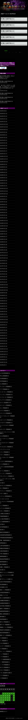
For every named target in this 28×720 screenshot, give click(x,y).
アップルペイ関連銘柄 (5, 386)
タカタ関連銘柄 (3, 436)
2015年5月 (2, 335)
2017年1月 (2, 282)
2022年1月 (2, 121)
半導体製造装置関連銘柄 (5, 537)
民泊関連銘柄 (3, 584)
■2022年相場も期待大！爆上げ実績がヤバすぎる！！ (7, 76)
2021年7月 (2, 137)
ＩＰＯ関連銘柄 (3, 656)
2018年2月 (2, 247)
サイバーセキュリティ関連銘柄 (7, 416)
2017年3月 (2, 276)
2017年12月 (3, 252)
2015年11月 (3, 319)
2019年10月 (3, 193)
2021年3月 (2, 148)
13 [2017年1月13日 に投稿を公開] (9, 695)
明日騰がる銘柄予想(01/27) (7, 43)
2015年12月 (3, 316)
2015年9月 (2, 324)
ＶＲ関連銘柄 (3, 678)
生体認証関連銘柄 (4, 592)
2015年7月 (2, 330)
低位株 (1, 529)
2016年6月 (2, 300)
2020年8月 (2, 167)
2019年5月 (2, 207)
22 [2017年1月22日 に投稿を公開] (13, 697)
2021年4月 (2, 145)
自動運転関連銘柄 (4, 603)
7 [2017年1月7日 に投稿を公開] (11, 693)
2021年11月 (3, 127)
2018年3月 (2, 244)
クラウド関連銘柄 (4, 410)
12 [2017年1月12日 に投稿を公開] (7, 695)
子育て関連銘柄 (3, 553)
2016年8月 (2, 295)
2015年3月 (2, 340)
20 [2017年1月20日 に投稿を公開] (9, 697)
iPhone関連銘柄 (3, 375)
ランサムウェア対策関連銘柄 (7, 501)
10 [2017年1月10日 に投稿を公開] (3, 695)
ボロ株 (1, 482)
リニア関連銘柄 (3, 505)
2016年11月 (3, 287)
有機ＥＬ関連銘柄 (4, 567)
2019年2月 (2, 215)
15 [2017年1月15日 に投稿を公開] (13, 695)
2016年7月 (2, 298)
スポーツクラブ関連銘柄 (5, 420)
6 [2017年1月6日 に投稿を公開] (9, 693)
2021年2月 (2, 151)
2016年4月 (2, 306)
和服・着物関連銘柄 (4, 540)
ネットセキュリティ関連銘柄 (7, 457)
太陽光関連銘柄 (3, 551)
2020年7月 (2, 169)
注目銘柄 (2, 587)
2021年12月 (3, 124)
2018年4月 (2, 242)
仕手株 (1, 524)
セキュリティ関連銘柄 (5, 429)
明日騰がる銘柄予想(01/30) (7, 31)
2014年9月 (2, 357)
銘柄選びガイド (3, 711)
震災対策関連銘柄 (4, 632)
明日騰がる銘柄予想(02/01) (7, 18)
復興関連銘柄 (3, 556)
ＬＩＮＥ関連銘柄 (4, 664)
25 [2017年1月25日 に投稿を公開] (5, 700)
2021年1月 (2, 153)
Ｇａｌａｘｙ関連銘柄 (5, 651)
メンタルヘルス (3, 498)
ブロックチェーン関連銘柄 (6, 476)
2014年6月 (2, 365)
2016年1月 (2, 314)
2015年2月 (2, 343)
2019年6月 (2, 204)
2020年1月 (2, 185)
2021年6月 (2, 140)
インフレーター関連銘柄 (5, 397)
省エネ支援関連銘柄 (4, 597)
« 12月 (1, 704)
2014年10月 (3, 354)
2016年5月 (2, 303)
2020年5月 (2, 175)
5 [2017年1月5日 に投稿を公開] (7, 693)
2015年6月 (2, 332)
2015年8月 (2, 327)
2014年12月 (3, 349)
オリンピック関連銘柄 (5, 405)
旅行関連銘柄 (3, 564)
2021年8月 (2, 135)
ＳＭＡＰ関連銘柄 (4, 670)
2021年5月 (2, 143)
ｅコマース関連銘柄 (4, 646)
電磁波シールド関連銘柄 (5, 627)
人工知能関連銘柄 (4, 521)
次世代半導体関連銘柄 (5, 581)
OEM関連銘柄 (3, 378)
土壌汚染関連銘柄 (4, 545)
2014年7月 (2, 362)
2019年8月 (2, 199)
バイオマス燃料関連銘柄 (5, 461)
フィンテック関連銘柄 (5, 473)
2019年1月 (2, 217)
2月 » (5, 704)
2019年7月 (2, 201)
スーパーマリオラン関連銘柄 (7, 425)
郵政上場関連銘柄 (4, 613)
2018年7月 (2, 234)
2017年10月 (3, 258)
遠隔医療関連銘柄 (4, 611)
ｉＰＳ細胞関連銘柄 (4, 659)
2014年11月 (3, 351)
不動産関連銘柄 (3, 516)
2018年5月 (2, 239)
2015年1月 (2, 346)
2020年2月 (2, 183)
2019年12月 (3, 188)
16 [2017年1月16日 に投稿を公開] (1, 697)
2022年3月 (2, 116)
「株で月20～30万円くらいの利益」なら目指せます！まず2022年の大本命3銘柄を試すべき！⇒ (7, 87)
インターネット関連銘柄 (5, 391)
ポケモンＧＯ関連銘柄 (5, 485)
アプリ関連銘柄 (3, 389)
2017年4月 (2, 274)
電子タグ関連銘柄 (4, 622)
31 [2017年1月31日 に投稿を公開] (3, 702)
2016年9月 (2, 292)
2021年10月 (3, 129)
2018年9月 (2, 228)
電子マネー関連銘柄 (4, 624)
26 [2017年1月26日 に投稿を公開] (7, 700)
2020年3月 (2, 180)
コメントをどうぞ (11, 20)
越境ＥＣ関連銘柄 (4, 608)
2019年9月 (2, 196)
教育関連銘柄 (3, 561)
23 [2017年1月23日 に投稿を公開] (1, 700)
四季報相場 (2, 543)
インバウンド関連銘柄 (5, 394)
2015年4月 (2, 338)
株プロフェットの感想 (5, 579)
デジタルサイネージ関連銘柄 (7, 442)
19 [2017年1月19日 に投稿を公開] (7, 697)
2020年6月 (2, 172)
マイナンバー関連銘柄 (5, 490)
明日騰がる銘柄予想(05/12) (6, 97)
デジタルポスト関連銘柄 (5, 446)
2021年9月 (2, 132)
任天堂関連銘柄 (3, 527)
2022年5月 (2, 110)
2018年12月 (3, 220)
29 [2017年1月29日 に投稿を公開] (13, 700)
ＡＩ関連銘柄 (3, 640)
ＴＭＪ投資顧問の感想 (5, 672)
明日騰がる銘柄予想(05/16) (6, 81)
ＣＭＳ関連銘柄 (3, 643)
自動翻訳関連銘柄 (4, 600)
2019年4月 (2, 209)
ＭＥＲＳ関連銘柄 (4, 667)
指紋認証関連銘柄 (4, 559)
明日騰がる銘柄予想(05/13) (6, 93)
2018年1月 (2, 250)
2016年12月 (3, 284)
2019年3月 (2, 212)
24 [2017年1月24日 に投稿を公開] (3, 700)
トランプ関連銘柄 (4, 452)
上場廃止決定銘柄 (4, 513)
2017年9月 (2, 260)
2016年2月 (2, 311)
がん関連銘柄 (3, 383)
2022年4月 (2, 113)
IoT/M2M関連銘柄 (4, 373)
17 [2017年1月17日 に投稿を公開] (3, 697)
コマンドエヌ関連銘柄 (5, 413)
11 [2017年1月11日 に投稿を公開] (5, 695)
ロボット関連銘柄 (4, 511)
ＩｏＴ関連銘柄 (3, 654)
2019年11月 (3, 191)
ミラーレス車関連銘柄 (5, 496)
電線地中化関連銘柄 (4, 630)
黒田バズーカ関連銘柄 (5, 635)
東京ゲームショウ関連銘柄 (6, 572)
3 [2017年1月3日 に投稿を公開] (3, 693)
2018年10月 (3, 225)
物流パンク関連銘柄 (4, 589)
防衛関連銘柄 (3, 619)
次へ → (20, 52)
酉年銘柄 (2, 616)
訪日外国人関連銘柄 (4, 605)
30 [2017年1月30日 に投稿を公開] (1, 702)
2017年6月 (2, 268)
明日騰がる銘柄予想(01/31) (7, 25)
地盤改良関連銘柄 (4, 548)
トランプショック (4, 449)
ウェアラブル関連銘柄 (5, 399)
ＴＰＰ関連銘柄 (3, 675)
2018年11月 (3, 223)
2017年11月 (3, 255)
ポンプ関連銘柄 (3, 488)
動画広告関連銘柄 (4, 532)
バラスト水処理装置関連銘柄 (7, 466)
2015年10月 (3, 322)
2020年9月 (2, 164)
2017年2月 (2, 279)
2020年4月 (2, 177)
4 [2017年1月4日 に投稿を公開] (5, 693)
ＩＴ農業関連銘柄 (4, 662)
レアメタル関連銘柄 (4, 508)
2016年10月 (3, 290)
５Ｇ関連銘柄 (3, 638)
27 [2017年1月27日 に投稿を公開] (9, 700)
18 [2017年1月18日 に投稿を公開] (5, 697)
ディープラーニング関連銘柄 (7, 438)
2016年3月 (2, 308)
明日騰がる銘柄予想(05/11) (6, 101)
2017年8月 (2, 263)
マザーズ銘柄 (3, 493)
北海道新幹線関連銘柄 (5, 535)
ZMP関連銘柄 (3, 381)
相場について (3, 595)
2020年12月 (3, 156)
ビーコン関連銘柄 (4, 470)
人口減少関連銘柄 (4, 519)
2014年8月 (2, 359)
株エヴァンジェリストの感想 (7, 575)
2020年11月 (3, 159)
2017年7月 (2, 266)
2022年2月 (2, 118)
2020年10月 (3, 161)
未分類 (1, 569)
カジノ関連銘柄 (3, 408)
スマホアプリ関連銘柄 (5, 422)
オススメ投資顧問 (4, 402)
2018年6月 (2, 236)
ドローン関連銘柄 (4, 454)
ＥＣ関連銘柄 (3, 648)
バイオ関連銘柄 (3, 464)
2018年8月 (2, 231)
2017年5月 (2, 271)
